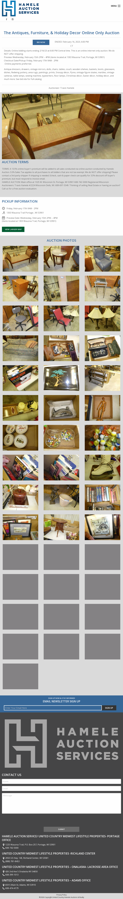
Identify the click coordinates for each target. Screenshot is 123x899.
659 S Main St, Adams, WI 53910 (19, 884)
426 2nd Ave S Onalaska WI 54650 (20, 871)
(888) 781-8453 (11, 861)
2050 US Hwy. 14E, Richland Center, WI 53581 (25, 858)
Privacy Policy (61, 895)
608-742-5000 (10, 847)
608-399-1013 (10, 874)
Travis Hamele (67, 88)
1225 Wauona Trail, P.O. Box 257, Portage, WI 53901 (28, 844)
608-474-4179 (10, 888)
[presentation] (21, 821)
